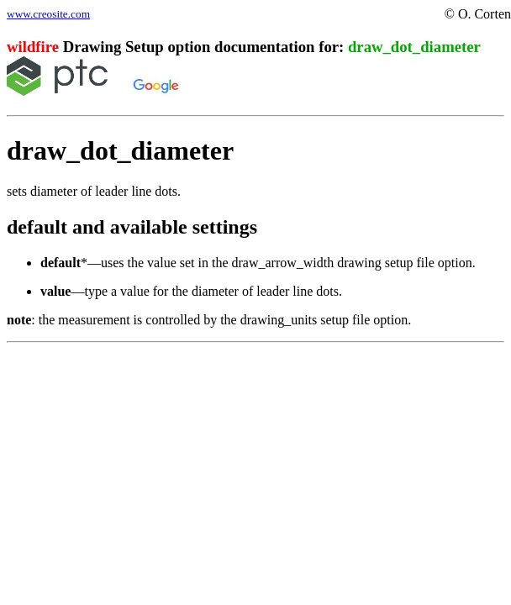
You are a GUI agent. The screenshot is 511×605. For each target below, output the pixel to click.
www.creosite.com (48, 14)
